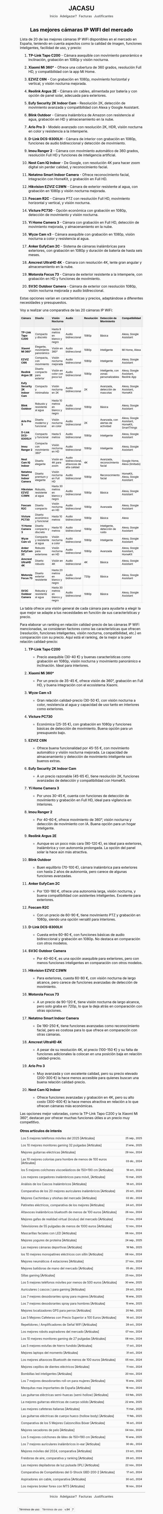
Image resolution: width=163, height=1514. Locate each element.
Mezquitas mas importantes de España (48, 1388)
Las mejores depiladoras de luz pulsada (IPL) (52, 1465)
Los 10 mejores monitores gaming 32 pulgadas (53, 1145)
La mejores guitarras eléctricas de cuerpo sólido (55, 1402)
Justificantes (103, 16)
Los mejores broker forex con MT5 (45, 1486)
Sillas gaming (30, 1275)
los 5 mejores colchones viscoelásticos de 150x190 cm (59, 1170)
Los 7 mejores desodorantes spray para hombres (55, 1303)
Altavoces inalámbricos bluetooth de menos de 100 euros (61, 1212)
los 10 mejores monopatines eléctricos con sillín (54, 1254)
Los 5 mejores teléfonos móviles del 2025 (50, 1138)
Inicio (54, 16)
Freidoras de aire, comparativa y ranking (49, 1458)
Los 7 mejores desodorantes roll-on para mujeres (55, 1381)
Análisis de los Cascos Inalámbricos (46, 1184)
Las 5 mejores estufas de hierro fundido (49, 1345)
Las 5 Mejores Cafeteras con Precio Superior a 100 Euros (61, 1317)
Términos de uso (52, 1509)
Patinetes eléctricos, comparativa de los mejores (55, 1205)
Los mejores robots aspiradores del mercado (52, 1331)
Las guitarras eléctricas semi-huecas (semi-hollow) (57, 1395)
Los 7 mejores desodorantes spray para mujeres (55, 1296)
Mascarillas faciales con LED (41, 1233)
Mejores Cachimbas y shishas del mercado (51, 1198)
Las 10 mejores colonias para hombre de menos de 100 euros (64, 1159)
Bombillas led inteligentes (39, 1374)
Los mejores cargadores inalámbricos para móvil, (55, 1177)
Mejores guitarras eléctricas (40, 1152)
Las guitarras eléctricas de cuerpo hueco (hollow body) (59, 1416)
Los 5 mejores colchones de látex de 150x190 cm (55, 1437)
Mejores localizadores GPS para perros (48, 1310)
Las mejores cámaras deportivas (44, 1247)
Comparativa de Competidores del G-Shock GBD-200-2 (60, 1472)
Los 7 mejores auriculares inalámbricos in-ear (53, 1444)
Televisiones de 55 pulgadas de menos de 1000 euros (58, 1226)
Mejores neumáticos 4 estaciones (44, 1261)
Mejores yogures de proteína (41, 1240)
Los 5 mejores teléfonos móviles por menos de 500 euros (61, 1282)
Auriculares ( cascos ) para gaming (45, 1289)
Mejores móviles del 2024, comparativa (48, 1451)
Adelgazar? (68, 16)
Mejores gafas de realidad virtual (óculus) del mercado (59, 1219)
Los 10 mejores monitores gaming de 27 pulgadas (55, 1338)
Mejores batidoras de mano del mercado (49, 1268)
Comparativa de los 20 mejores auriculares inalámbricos (60, 1191)
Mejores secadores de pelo (40, 1430)
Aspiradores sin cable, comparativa (45, 1479)
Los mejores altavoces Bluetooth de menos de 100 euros (60, 1359)
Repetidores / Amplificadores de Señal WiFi (51, 1324)
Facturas (85, 16)
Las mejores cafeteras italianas (42, 1409)
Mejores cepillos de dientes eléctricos (47, 1367)
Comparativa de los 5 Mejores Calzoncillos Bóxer (55, 1423)
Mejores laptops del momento (42, 1352)
